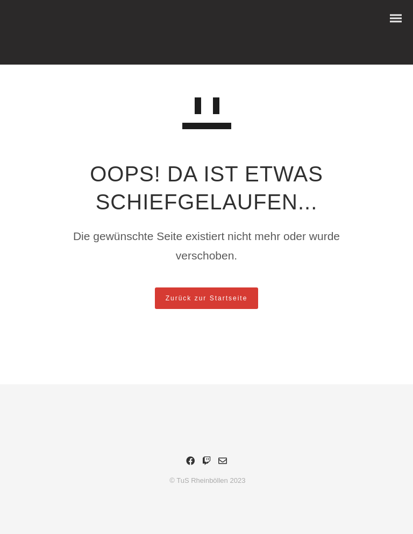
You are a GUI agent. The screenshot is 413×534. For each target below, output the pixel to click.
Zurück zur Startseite (207, 298)
